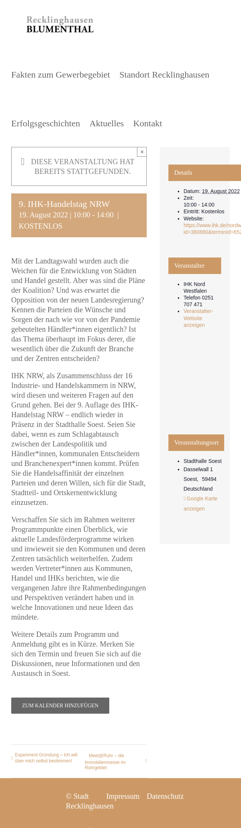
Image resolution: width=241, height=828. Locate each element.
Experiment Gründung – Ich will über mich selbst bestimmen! (46, 758)
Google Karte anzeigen (200, 504)
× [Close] (142, 151)
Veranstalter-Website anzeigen (198, 318)
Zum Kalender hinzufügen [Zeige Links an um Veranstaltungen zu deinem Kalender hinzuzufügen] (60, 705)
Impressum (123, 796)
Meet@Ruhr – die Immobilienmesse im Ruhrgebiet (105, 761)
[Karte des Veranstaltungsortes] (194, 388)
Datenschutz (165, 796)
